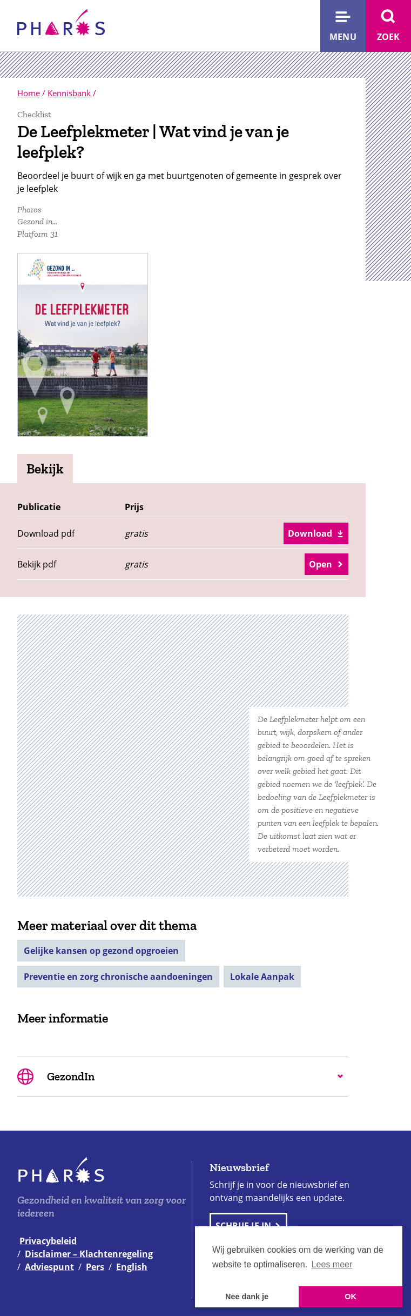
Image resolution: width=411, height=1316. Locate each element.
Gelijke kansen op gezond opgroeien (101, 951)
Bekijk (45, 468)
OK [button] (350, 1296)
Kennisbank (69, 93)
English (131, 1267)
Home (28, 93)
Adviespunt (49, 1267)
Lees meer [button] (332, 1264)
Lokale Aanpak (262, 977)
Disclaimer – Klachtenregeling (89, 1254)
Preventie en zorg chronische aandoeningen (118, 977)
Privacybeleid (48, 1241)
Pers (95, 1267)
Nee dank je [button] (246, 1296)
